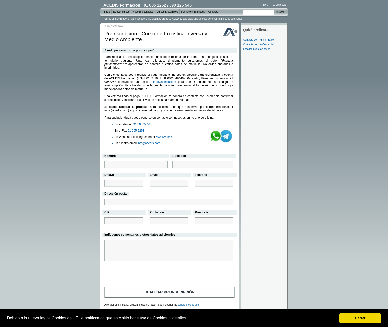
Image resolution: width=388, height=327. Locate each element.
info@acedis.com (164, 82)
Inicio (107, 26)
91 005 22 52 (142, 124)
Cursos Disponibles (167, 11)
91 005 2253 (136, 130)
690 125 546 (164, 137)
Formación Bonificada (193, 11)
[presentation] (169, 274)
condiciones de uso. (188, 304)
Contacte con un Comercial (258, 44)
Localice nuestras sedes (256, 49)
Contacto (213, 11)
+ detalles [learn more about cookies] (177, 318)
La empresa (279, 4)
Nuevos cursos (121, 11)
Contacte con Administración (259, 39)
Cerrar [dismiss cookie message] (360, 318)
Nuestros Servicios (143, 11)
